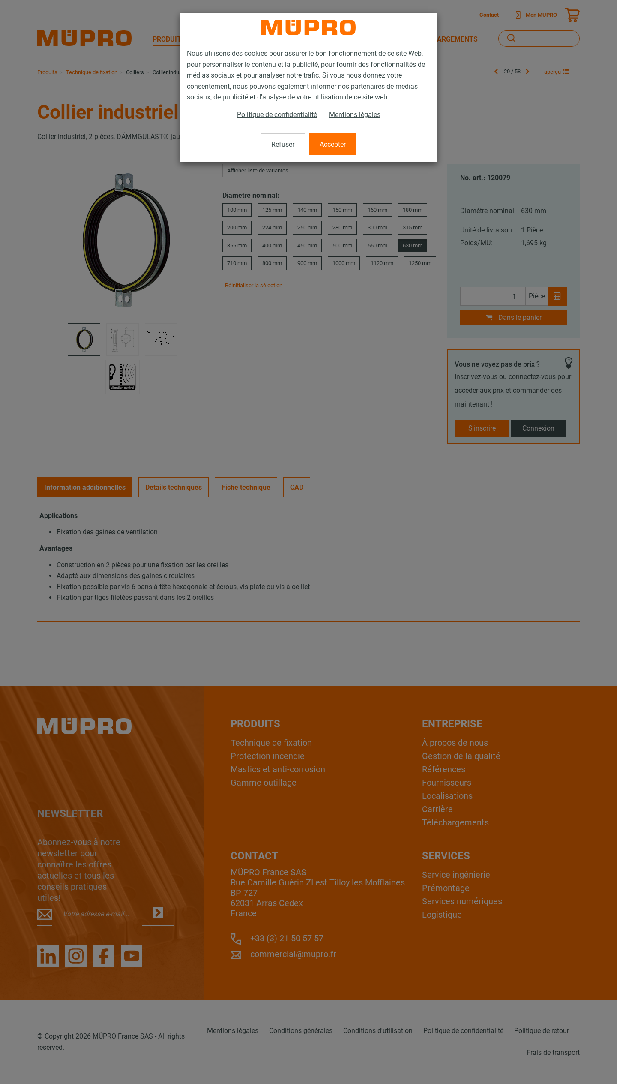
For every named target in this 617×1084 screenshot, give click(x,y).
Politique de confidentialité (277, 115)
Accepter (333, 144)
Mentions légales (354, 115)
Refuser (282, 144)
